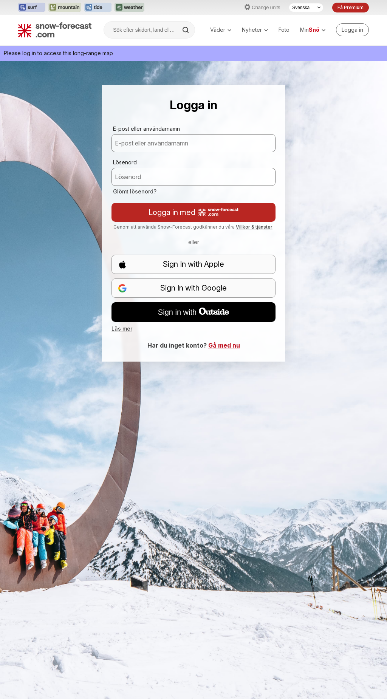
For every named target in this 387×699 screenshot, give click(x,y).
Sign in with (193, 312)
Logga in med (193, 212)
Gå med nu (224, 345)
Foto (284, 29)
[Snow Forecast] (54, 29)
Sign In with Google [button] (172, 288)
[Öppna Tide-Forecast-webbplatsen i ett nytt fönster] (97, 7)
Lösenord (125, 162)
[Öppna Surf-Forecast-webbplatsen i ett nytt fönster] (31, 7)
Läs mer (121, 328)
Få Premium (350, 7)
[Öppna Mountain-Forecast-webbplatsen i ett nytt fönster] (64, 7)
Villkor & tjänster (254, 227)
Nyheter (255, 29)
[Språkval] (306, 7)
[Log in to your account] (352, 29)
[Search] (186, 30)
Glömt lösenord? (134, 191)
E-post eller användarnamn (146, 128)
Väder (220, 29)
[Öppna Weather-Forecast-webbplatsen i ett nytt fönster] (129, 7)
